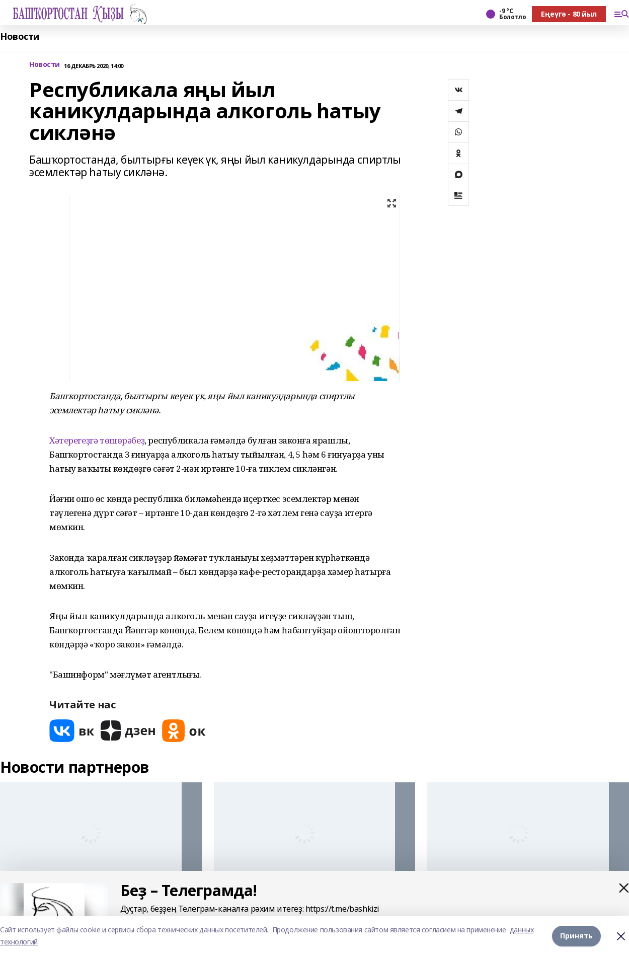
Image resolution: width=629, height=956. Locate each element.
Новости (19, 36)
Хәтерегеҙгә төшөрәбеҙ (96, 440)
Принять (576, 935)
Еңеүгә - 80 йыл (569, 14)
